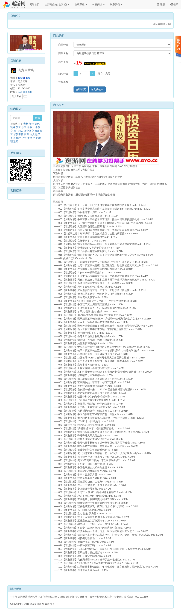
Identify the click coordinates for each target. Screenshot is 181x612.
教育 (18, 127)
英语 (12, 137)
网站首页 (34, 4)
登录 (174, 4)
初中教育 (18, 130)
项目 (12, 127)
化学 (24, 137)
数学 (37, 134)
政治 (15, 141)
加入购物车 (97, 89)
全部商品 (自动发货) (57, 4)
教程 (31, 123)
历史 (35, 137)
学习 (24, 127)
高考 (26, 134)
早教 (29, 127)
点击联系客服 (25, 92)
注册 (161, 4)
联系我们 (116, 4)
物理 (18, 137)
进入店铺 (16, 96)
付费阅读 (98, 4)
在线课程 (81, 4)
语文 (32, 134)
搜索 (37, 118)
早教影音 (18, 134)
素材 (25, 123)
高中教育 (29, 130)
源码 (37, 123)
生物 (29, 137)
